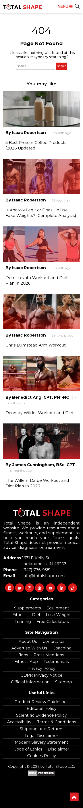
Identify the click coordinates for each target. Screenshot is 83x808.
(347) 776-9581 (35, 569)
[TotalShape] (22, 6)
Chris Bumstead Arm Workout (36, 345)
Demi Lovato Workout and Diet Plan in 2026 (37, 280)
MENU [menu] (65, 9)
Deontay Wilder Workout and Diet (40, 412)
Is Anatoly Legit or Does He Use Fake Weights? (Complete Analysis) (41, 213)
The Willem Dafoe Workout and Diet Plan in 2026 (37, 483)
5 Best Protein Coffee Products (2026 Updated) (36, 145)
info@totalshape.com (42, 575)
